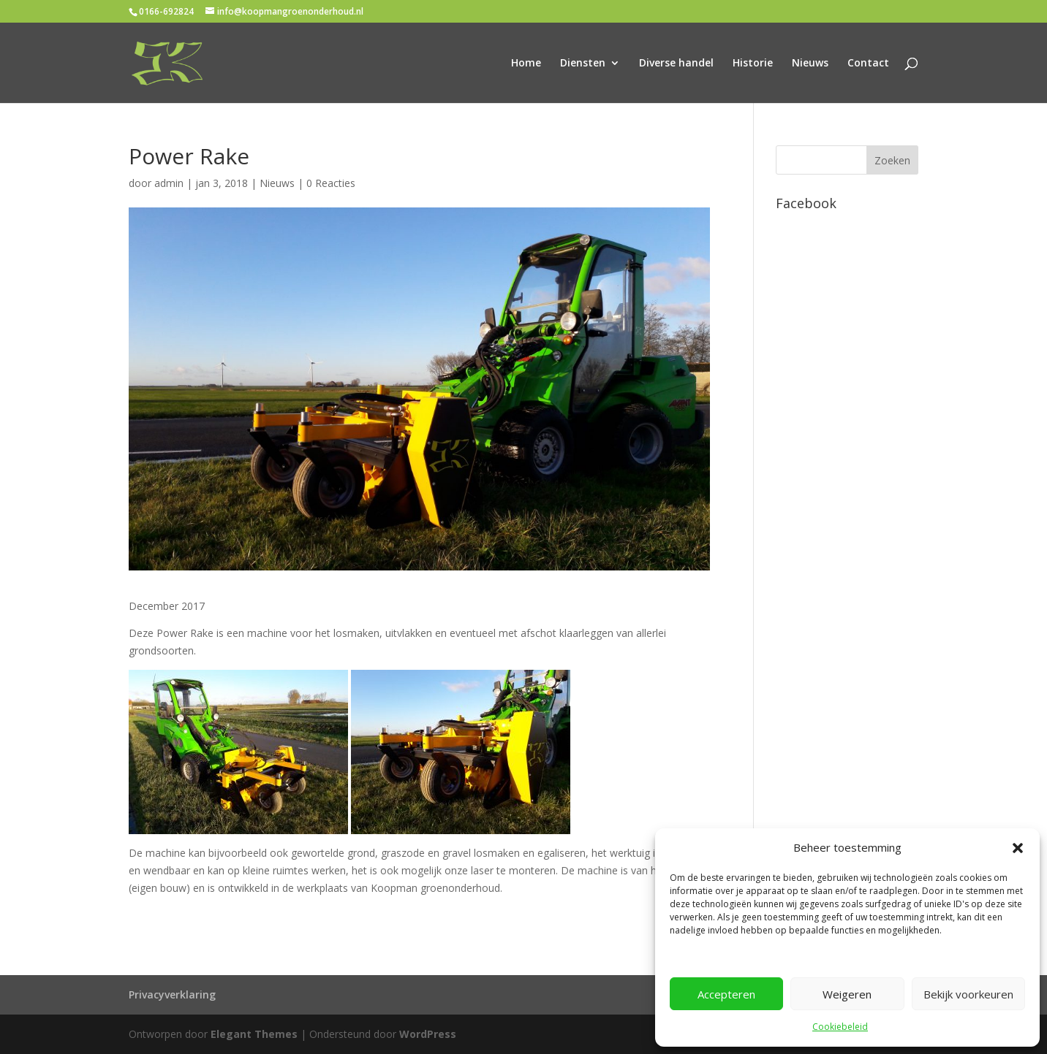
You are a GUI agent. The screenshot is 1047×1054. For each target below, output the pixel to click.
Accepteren (726, 994)
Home (526, 63)
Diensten (582, 63)
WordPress (427, 1034)
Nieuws (810, 63)
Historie (753, 63)
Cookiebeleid (840, 1026)
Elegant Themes (254, 1034)
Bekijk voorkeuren (968, 994)
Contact (868, 63)
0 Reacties (330, 183)
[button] (1017, 848)
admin (169, 183)
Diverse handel (676, 63)
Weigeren (847, 994)
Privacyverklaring (172, 994)
